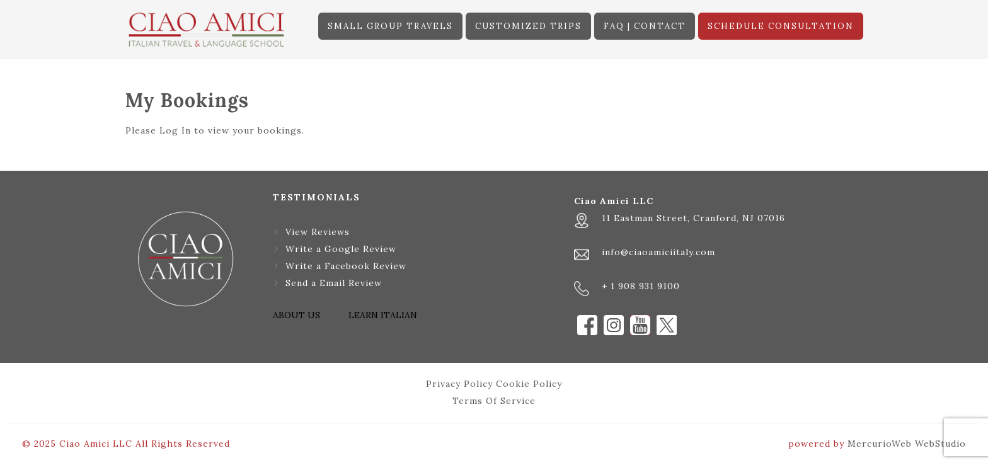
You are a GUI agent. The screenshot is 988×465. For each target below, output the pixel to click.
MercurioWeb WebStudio (906, 443)
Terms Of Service (494, 400)
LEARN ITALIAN (382, 315)
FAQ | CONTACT (645, 26)
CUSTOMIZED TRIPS (528, 26)
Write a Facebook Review (345, 266)
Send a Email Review (333, 283)
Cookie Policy (529, 383)
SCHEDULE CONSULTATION (781, 26)
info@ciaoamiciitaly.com (658, 252)
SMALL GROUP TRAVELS (390, 26)
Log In (175, 130)
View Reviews (317, 232)
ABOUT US (296, 315)
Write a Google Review (340, 249)
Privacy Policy (459, 383)
